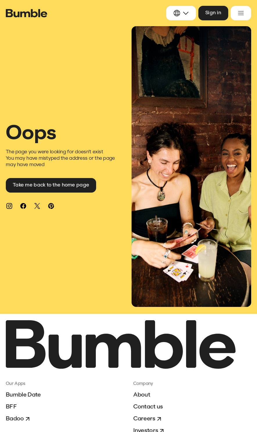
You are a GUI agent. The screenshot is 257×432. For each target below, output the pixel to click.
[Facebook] (23, 205)
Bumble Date (23, 395)
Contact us (148, 407)
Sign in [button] (213, 12)
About (141, 395)
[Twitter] (37, 205)
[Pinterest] (51, 205)
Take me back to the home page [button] (51, 185)
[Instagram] (9, 205)
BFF (11, 407)
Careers (148, 418)
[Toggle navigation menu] (241, 13)
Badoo (18, 418)
